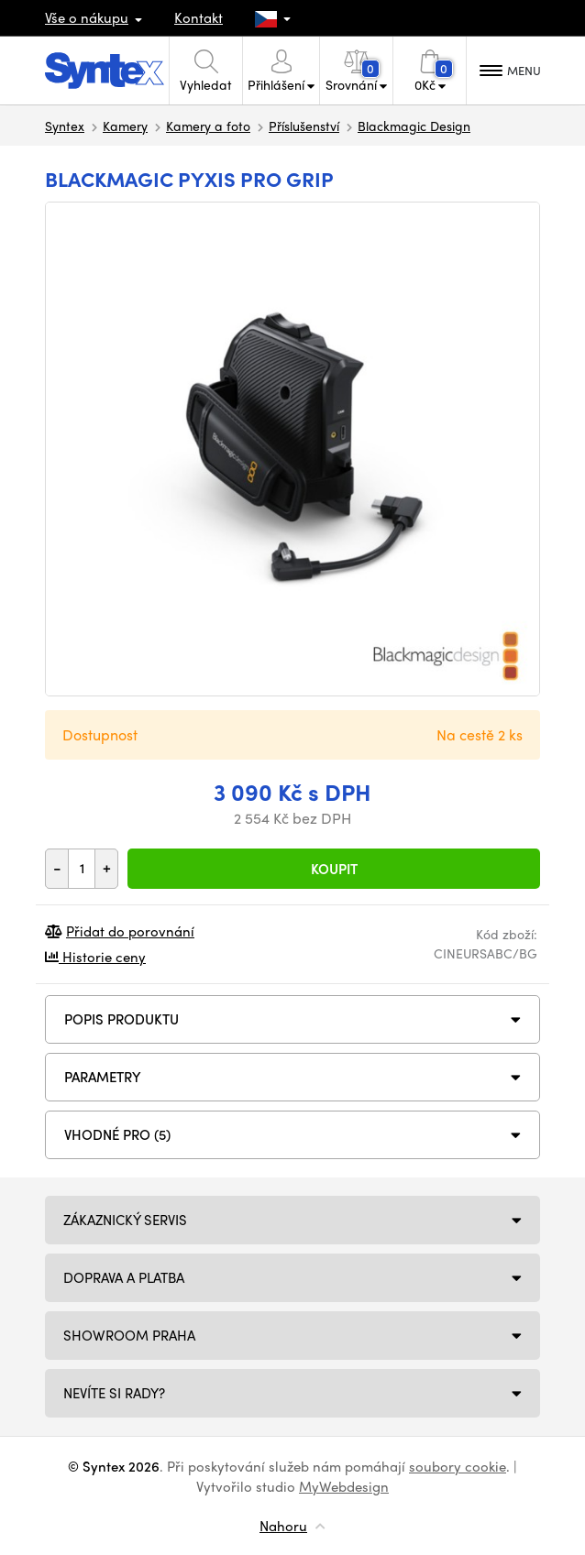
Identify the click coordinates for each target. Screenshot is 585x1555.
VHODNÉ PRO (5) (117, 1134)
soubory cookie (457, 1466)
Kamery (125, 125)
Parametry (102, 1077)
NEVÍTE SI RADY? (114, 1393)
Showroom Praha (129, 1335)
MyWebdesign (344, 1486)
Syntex (64, 125)
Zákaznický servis (125, 1220)
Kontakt (198, 17)
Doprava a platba (123, 1277)
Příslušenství (304, 125)
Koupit (334, 869)
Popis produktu (121, 1019)
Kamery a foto (208, 125)
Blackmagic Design (414, 125)
